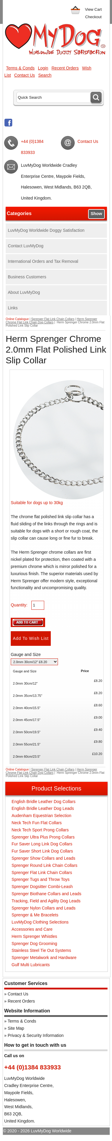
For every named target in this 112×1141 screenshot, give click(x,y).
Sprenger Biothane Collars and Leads (47, 893)
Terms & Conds (20, 68)
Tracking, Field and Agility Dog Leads (46, 900)
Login (43, 68)
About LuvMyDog (24, 292)
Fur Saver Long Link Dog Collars (42, 844)
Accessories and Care (32, 929)
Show (96, 213)
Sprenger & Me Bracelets (35, 915)
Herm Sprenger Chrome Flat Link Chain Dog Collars (51, 320)
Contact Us (24, 75)
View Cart (93, 9)
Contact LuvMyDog (25, 245)
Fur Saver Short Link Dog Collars (42, 851)
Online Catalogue (17, 319)
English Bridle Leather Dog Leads (43, 808)
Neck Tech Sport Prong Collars (40, 829)
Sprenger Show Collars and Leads (43, 858)
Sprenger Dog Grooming (34, 943)
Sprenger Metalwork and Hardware (44, 957)
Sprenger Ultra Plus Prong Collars (43, 837)
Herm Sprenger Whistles (34, 936)
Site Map (16, 1028)
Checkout (93, 17)
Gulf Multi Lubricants (31, 964)
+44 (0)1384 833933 (32, 147)
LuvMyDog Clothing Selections (40, 922)
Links (13, 307)
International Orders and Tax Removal (43, 261)
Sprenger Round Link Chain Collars (44, 865)
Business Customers (27, 276)
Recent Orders (65, 68)
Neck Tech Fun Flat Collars (37, 822)
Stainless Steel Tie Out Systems (41, 950)
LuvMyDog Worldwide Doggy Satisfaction (46, 230)
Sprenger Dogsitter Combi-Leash (42, 886)
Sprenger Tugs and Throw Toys (41, 879)
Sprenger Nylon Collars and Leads (44, 908)
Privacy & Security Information (36, 1035)
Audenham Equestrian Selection (41, 815)
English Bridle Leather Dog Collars (44, 801)
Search (44, 75)
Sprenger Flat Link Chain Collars (52, 319)
